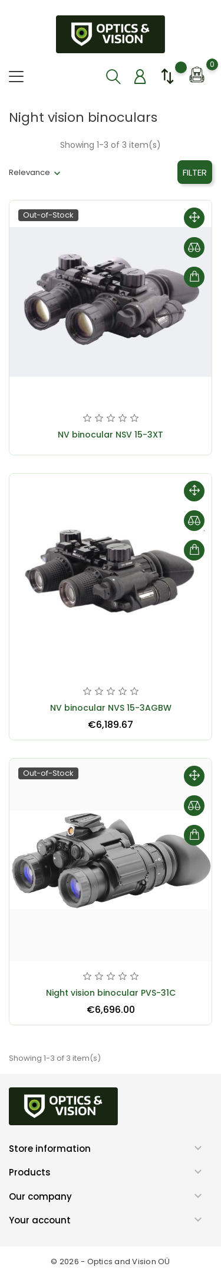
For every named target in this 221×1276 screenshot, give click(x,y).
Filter (195, 172)
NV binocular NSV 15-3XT (110, 435)
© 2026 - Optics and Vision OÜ (110, 1261)
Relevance (29, 172)
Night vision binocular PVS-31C (111, 993)
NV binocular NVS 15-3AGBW (110, 708)
